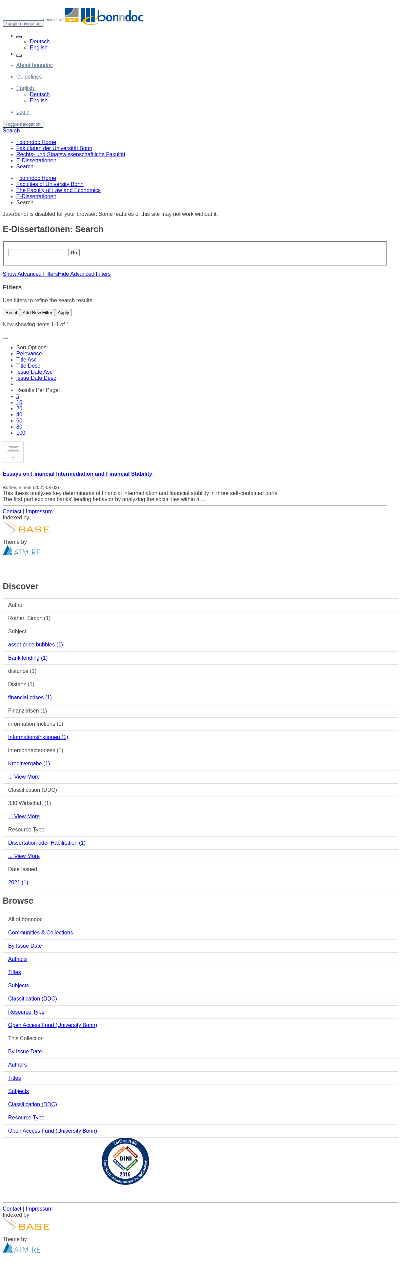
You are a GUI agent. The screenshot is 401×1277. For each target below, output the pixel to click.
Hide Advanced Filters (84, 274)
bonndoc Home (37, 178)
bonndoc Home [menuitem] (36, 142)
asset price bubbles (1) (35, 644)
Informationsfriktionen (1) (38, 737)
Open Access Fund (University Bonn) (52, 1025)
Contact (12, 511)
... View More (24, 777)
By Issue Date (25, 946)
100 (20, 433)
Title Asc (26, 360)
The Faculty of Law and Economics (58, 190)
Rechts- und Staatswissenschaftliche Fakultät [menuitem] (70, 154)
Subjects (18, 985)
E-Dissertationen (36, 196)
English (38, 47)
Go (74, 252)
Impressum (39, 511)
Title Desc (28, 366)
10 (19, 402)
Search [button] (12, 130)
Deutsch (40, 41)
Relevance (29, 353)
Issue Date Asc (34, 372)
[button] (19, 37)
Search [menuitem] (25, 166)
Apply (63, 312)
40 (19, 414)
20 (19, 408)
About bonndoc (34, 65)
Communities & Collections (40, 932)
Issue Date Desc (36, 378)
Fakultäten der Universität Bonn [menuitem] (54, 148)
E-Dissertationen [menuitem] (36, 160)
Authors (17, 959)
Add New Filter (37, 312)
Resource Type (26, 1012)
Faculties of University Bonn (49, 184)
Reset (11, 312)
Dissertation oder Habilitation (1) (47, 843)
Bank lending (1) (28, 658)
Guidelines (29, 77)
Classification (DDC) (32, 999)
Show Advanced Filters (30, 274)
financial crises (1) (30, 697)
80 (19, 427)
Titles (14, 972)
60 (19, 421)
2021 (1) (18, 882)
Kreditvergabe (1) (29, 763)
